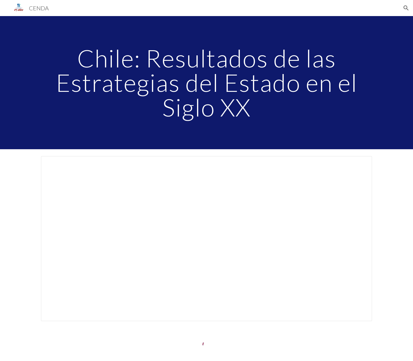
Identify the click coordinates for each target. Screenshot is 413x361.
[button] (406, 8)
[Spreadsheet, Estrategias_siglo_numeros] (206, 238)
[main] (206, 83)
